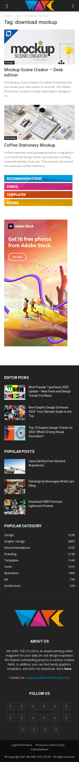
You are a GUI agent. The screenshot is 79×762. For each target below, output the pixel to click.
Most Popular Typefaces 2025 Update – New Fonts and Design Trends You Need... (50, 391)
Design (9, 62)
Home (8, 16)
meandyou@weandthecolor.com (47, 678)
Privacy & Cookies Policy (50, 745)
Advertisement (39, 749)
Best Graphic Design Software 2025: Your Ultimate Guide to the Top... (50, 412)
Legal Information (21, 745)
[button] (7, 5)
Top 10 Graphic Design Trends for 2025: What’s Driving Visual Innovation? (51, 432)
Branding (10, 138)
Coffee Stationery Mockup (29, 145)
